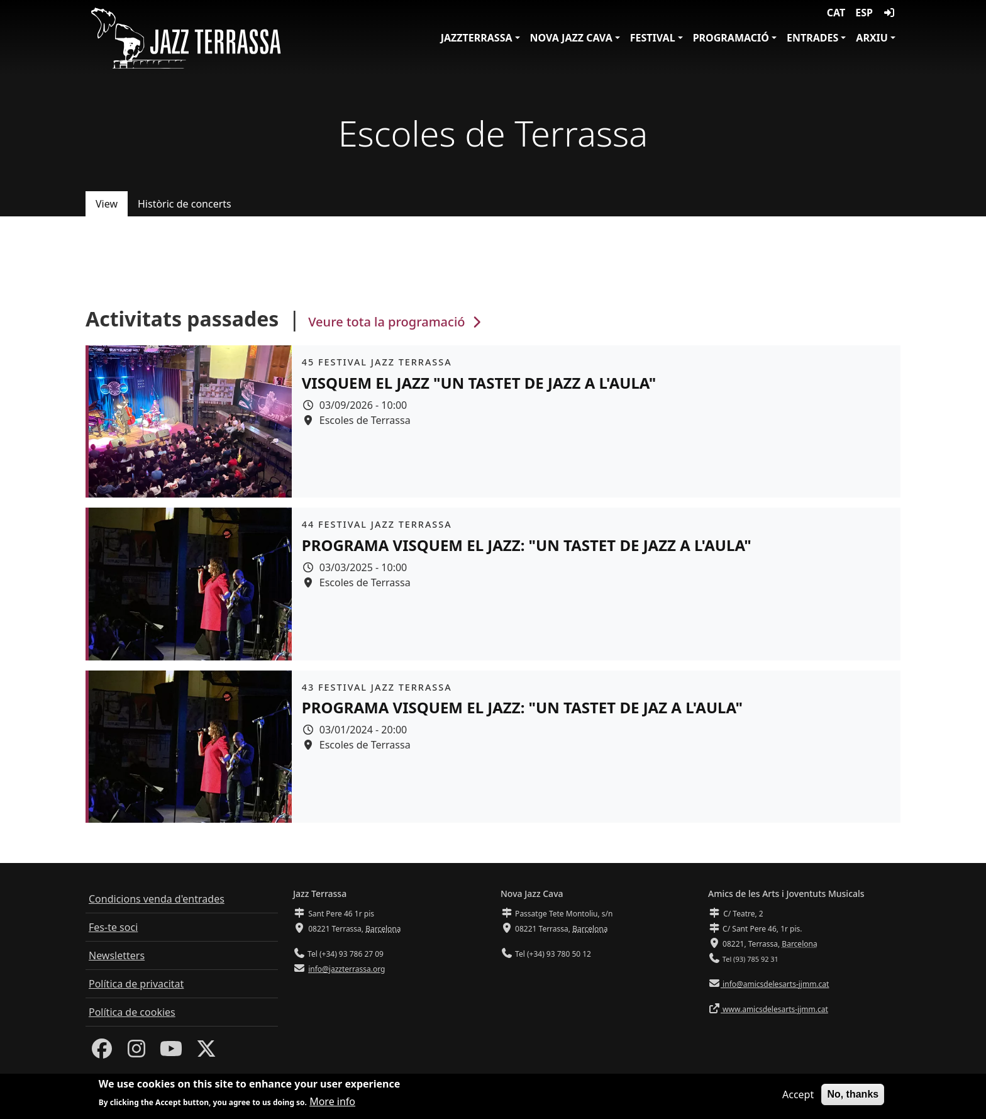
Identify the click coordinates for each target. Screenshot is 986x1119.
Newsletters (117, 955)
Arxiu (872, 38)
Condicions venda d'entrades (156, 899)
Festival (652, 38)
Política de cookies (132, 1012)
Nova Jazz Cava (571, 38)
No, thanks (852, 1096)
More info (332, 1104)
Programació (731, 38)
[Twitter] (206, 1052)
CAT (836, 12)
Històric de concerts (184, 204)
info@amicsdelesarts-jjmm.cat (775, 984)
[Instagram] (136, 1052)
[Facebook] (101, 1052)
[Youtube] (171, 1052)
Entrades (812, 38)
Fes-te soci (113, 927)
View (107, 204)
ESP (864, 12)
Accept (798, 1097)
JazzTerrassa (476, 38)
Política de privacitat (136, 984)
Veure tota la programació (396, 321)
